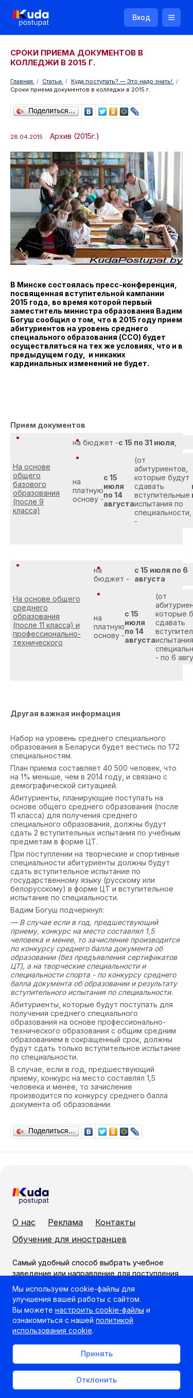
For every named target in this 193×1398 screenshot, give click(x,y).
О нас (24, 1222)
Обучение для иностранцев (69, 1239)
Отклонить (96, 1379)
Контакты (115, 1222)
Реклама (65, 1222)
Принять (97, 1353)
